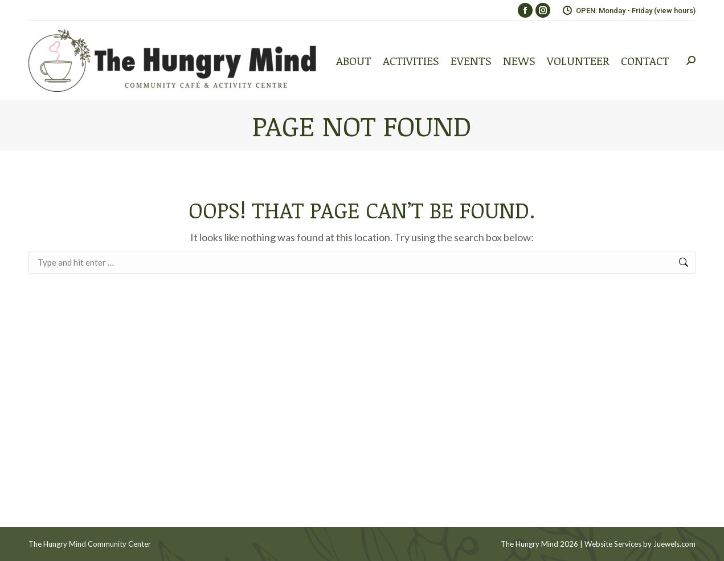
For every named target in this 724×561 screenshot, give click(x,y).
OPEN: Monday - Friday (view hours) (629, 10)
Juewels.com (674, 543)
